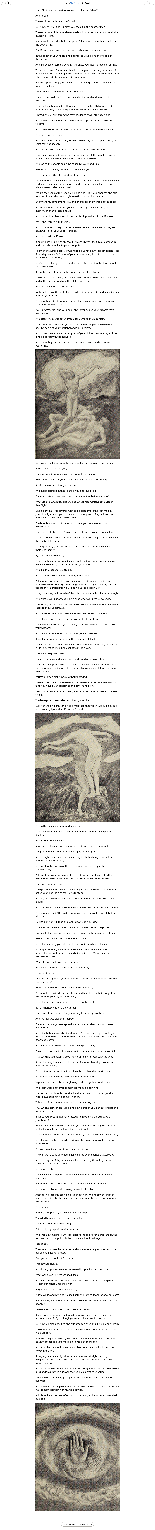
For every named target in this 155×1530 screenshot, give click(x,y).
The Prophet (75, 3)
